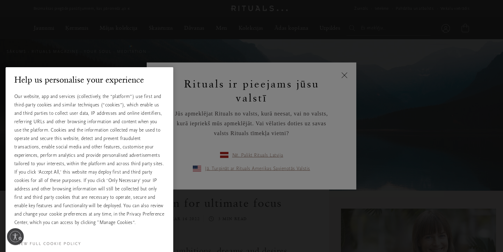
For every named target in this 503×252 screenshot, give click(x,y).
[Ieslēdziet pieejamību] (15, 236)
